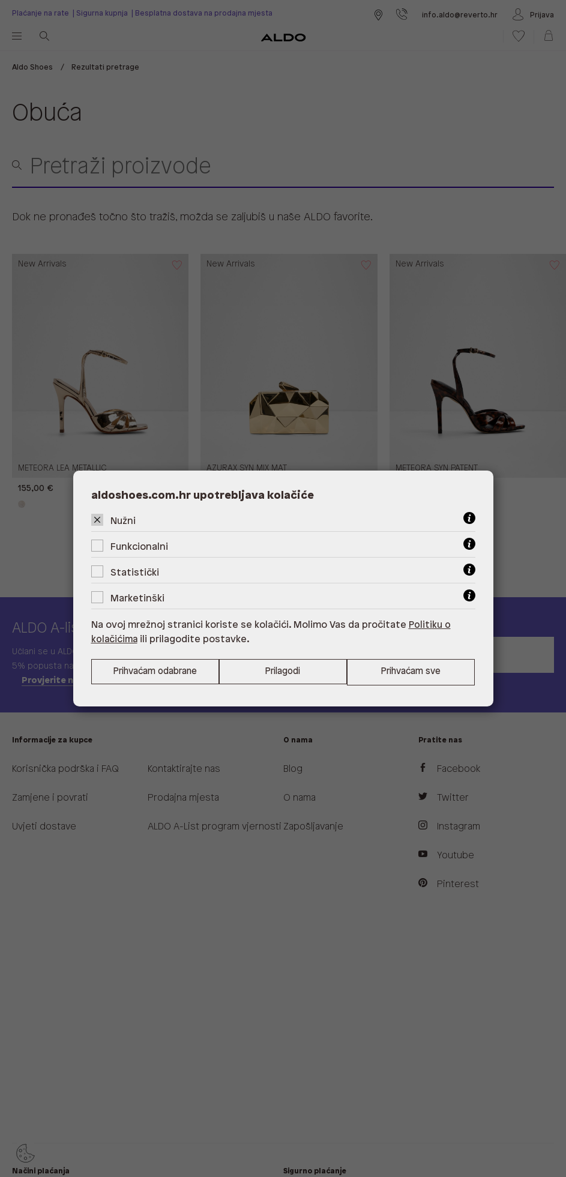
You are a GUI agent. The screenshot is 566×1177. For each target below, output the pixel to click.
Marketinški (137, 598)
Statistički (134, 572)
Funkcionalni (139, 546)
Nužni (123, 521)
